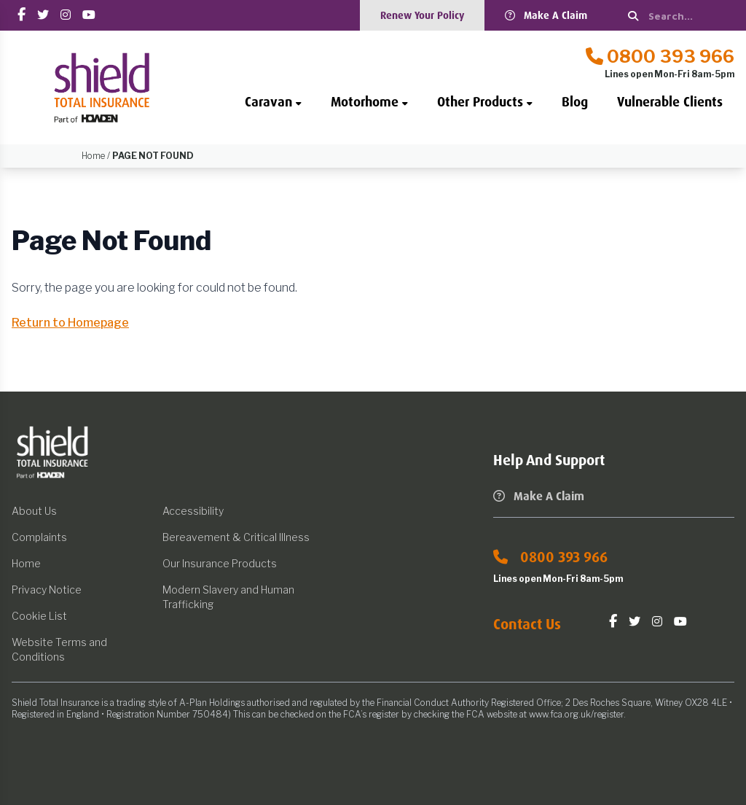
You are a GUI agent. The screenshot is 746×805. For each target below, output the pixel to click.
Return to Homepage (70, 323)
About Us (34, 511)
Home (26, 563)
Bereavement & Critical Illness (236, 537)
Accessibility (193, 511)
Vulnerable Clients (670, 102)
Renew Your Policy (422, 15)
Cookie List (39, 616)
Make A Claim (546, 15)
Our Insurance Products (219, 563)
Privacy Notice (47, 589)
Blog (575, 102)
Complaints (39, 537)
